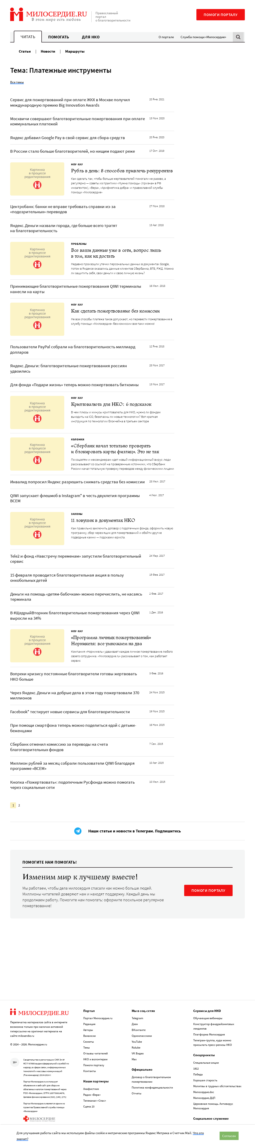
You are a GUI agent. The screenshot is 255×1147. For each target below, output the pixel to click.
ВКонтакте (138, 1009)
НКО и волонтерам (95, 1038)
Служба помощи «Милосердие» (203, 37)
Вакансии (89, 1015)
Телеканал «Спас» (94, 1079)
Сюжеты (88, 1021)
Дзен (135, 1003)
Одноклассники (142, 1015)
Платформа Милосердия (209, 1013)
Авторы (88, 1009)
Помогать (58, 37)
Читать (28, 36)
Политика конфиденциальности (152, 1066)
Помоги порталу (221, 14)
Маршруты (75, 51)
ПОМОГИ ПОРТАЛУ (208, 890)
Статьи (25, 51)
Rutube (136, 1026)
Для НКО (91, 37)
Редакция (89, 1003)
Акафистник (91, 1068)
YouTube (137, 1021)
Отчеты (136, 1072)
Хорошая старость (205, 1059)
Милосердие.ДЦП (204, 1077)
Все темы (17, 82)
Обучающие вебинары (207, 997)
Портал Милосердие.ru (97, 997)
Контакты (89, 1050)
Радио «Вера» (92, 1073)
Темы (86, 1026)
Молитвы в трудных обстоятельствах (217, 1065)
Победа (198, 1053)
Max (134, 1038)
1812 (196, 1047)
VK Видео (138, 1032)
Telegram (137, 997)
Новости (48, 51)
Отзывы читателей (95, 1032)
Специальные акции (206, 1041)
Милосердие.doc (203, 1071)
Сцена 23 (88, 1085)
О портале (166, 37)
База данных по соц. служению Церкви (218, 1105)
